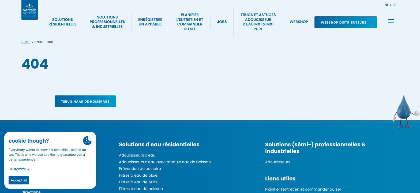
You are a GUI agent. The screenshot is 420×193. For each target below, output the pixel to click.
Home (25, 42)
